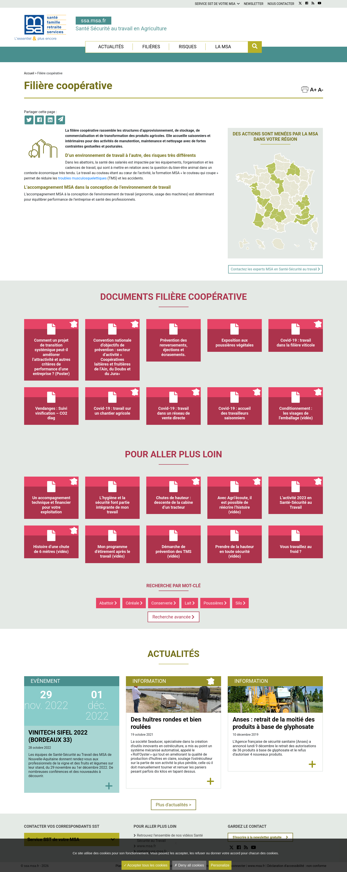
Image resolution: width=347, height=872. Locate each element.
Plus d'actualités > (173, 804)
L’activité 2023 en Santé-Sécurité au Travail (295, 493)
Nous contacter (281, 4)
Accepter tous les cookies (146, 865)
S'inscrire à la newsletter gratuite (257, 837)
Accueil (29, 73)
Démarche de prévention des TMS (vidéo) (173, 542)
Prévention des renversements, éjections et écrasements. (173, 338)
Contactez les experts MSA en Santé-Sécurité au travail (275, 269)
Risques (188, 46)
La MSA (223, 46)
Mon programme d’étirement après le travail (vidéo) (112, 542)
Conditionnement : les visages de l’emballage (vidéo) (295, 403)
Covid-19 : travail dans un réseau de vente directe (173, 403)
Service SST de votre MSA (215, 4)
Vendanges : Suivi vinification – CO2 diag (51, 403)
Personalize (220, 865)
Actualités (111, 46)
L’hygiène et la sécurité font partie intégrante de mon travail (112, 495)
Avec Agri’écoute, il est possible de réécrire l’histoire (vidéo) (234, 495)
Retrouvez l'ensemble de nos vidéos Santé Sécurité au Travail (170, 838)
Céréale (134, 603)
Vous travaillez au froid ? (295, 540)
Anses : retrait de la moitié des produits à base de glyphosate (274, 723)
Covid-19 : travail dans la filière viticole (295, 333)
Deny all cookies (189, 865)
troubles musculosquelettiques (82, 178)
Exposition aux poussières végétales (234, 333)
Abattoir (108, 603)
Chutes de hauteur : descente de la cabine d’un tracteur (173, 493)
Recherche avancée (173, 617)
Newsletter (253, 4)
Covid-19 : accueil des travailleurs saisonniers (234, 403)
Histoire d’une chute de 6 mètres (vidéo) (51, 540)
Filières (151, 46)
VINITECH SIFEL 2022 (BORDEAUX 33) (58, 736)
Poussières (215, 603)
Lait (190, 603)
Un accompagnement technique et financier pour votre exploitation (51, 495)
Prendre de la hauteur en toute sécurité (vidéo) (234, 542)
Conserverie (163, 603)
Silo (240, 603)
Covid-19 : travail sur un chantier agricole (112, 401)
